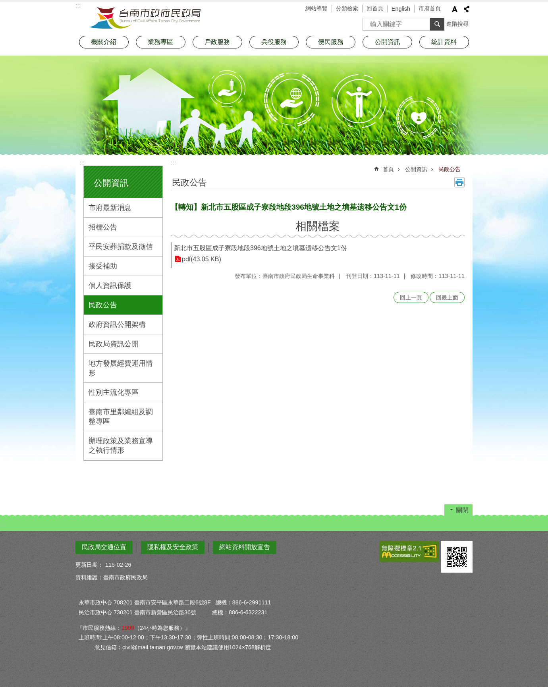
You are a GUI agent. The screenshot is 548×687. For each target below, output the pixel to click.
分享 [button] (467, 9)
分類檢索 (347, 8)
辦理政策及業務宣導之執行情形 (121, 445)
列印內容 (459, 182)
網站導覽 (316, 8)
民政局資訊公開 (114, 344)
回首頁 (375, 8)
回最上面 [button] (447, 297)
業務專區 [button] (160, 42)
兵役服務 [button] (274, 42)
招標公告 (103, 227)
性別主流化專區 (114, 392)
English (401, 9)
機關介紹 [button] (103, 42)
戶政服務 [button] (217, 42)
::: (82, 163)
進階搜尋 (457, 24)
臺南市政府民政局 (144, 18)
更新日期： (89, 565)
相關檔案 (317, 226)
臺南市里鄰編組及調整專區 (121, 416)
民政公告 (103, 305)
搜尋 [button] (437, 24)
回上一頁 (411, 297)
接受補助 (103, 266)
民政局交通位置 (104, 547)
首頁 (388, 169)
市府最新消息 (110, 208)
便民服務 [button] (330, 42)
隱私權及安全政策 (172, 547)
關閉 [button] (462, 510)
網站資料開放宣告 (244, 547)
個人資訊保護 (110, 285)
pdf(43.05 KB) (201, 259)
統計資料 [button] (444, 42)
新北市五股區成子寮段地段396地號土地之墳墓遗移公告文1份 (260, 248)
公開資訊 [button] (387, 42)
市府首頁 (430, 8)
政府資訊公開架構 (117, 324)
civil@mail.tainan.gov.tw (152, 647)
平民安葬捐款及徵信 (121, 247)
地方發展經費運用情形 (121, 368)
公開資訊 (111, 183)
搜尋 (369, 21)
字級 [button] (455, 9)
